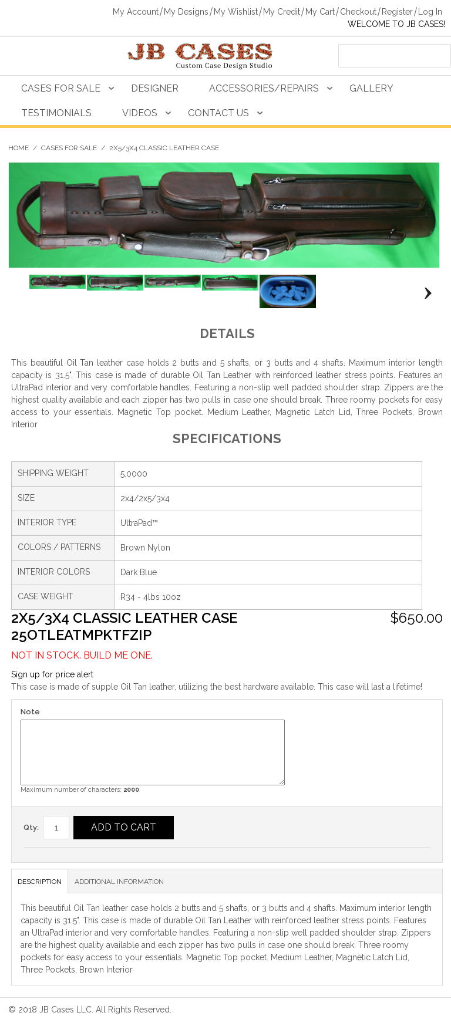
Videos (139, 113)
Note (30, 711)
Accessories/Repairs (264, 88)
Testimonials (56, 113)
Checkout (358, 11)
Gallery (371, 88)
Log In (430, 11)
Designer (155, 88)
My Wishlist (236, 11)
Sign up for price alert (52, 674)
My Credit (281, 11)
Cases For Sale (60, 88)
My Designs (186, 11)
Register (397, 11)
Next (425, 293)
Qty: (31, 827)
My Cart (320, 11)
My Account (136, 11)
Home (18, 148)
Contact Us (218, 113)
